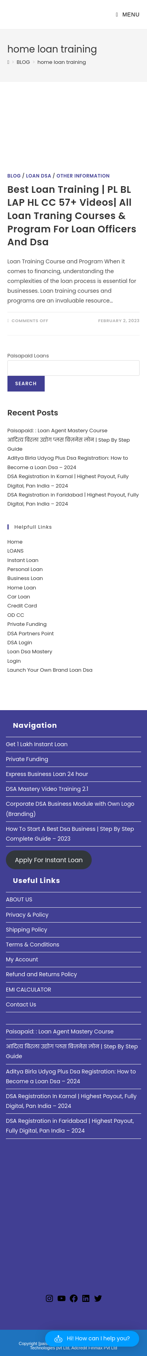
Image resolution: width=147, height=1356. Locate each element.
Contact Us (21, 1004)
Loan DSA (38, 175)
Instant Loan (22, 560)
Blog (14, 175)
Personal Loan (25, 569)
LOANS (15, 551)
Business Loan (25, 578)
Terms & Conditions (32, 944)
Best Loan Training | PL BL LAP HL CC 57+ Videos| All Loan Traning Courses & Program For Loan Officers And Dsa (71, 215)
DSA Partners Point (30, 633)
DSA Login (19, 642)
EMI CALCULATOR (28, 989)
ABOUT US (19, 899)
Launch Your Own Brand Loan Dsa (50, 670)
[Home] (8, 62)
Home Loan (21, 587)
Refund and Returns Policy (41, 974)
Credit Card (22, 605)
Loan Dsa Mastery (29, 651)
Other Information (83, 175)
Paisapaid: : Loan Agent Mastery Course (57, 430)
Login (14, 661)
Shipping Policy (26, 930)
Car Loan (18, 596)
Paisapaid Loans (28, 355)
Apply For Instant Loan (49, 859)
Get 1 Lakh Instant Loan (37, 744)
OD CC (15, 615)
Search (26, 383)
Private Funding (27, 624)
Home (15, 542)
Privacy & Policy (27, 915)
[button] (92, 1339)
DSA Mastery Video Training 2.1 (47, 789)
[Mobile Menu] (128, 14)
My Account (22, 959)
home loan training (61, 62)
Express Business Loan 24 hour (47, 774)
